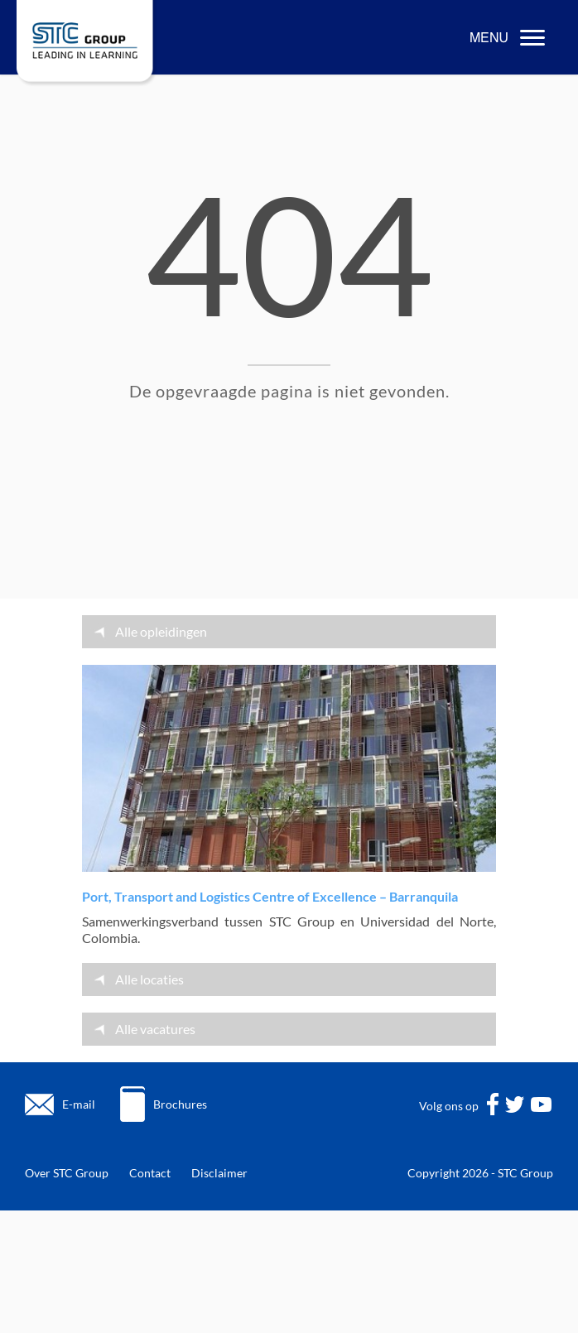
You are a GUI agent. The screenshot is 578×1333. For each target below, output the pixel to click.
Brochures (180, 1104)
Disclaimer (219, 1173)
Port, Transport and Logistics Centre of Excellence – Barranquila (270, 896)
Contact (150, 1173)
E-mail (78, 1104)
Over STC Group (66, 1173)
